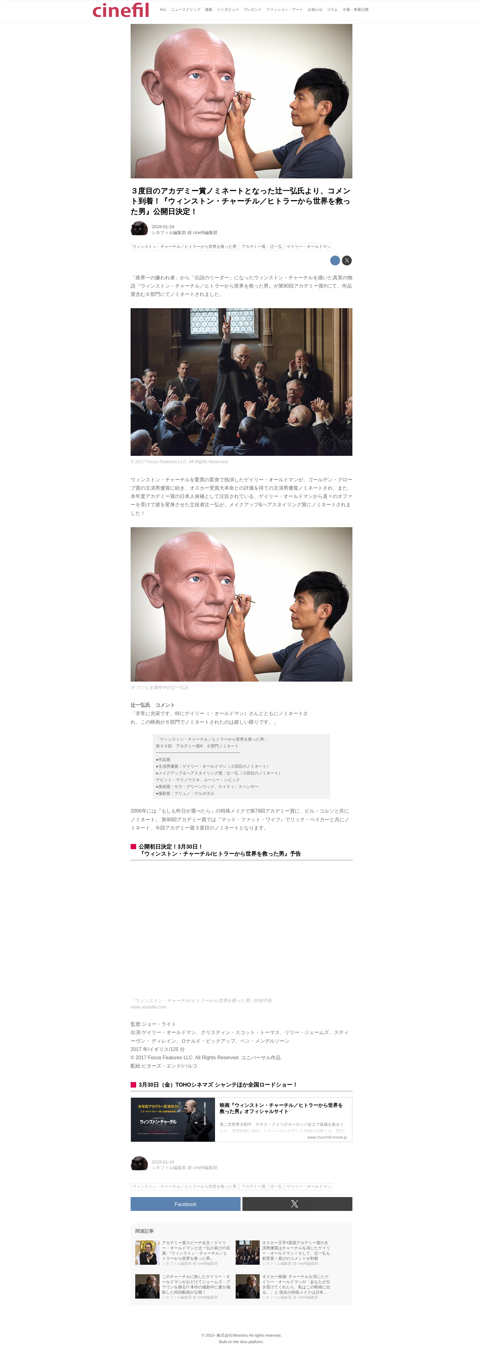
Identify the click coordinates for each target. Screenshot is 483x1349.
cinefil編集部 (205, 232)
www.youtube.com (149, 1007)
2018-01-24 (163, 226)
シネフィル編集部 (169, 232)
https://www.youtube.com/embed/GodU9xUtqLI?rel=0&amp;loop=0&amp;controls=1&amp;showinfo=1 (241, 932)
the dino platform (248, 1341)
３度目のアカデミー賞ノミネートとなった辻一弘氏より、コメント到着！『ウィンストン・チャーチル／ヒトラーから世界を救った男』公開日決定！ (241, 201)
